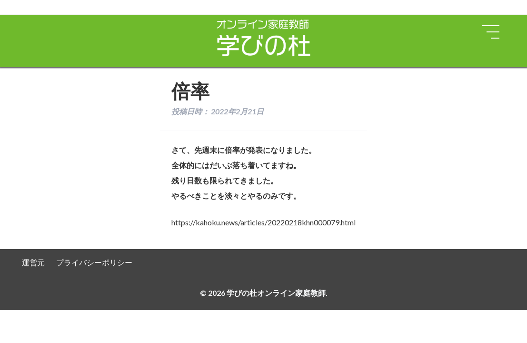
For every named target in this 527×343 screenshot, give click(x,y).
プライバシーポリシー (94, 262)
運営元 (33, 262)
